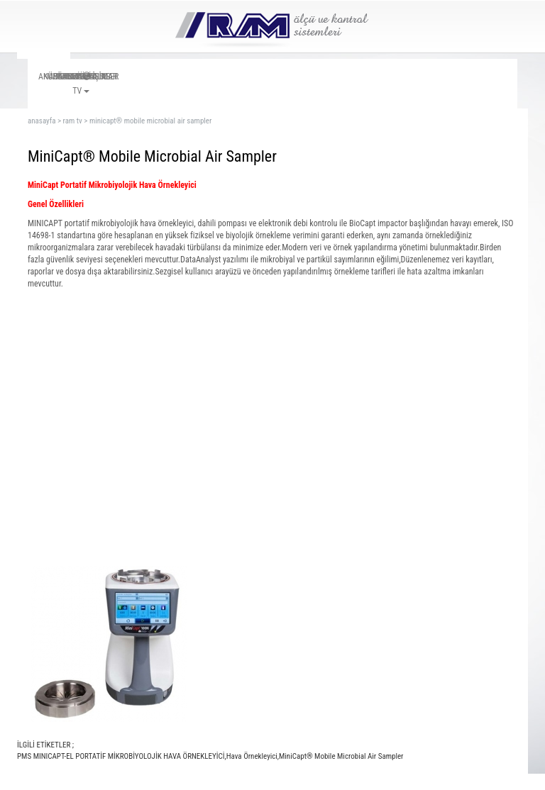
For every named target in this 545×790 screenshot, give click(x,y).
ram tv (72, 121)
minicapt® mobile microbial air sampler (150, 121)
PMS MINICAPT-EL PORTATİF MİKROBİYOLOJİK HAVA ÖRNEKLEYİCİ (121, 756)
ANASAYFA (41, 121)
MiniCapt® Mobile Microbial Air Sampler (341, 756)
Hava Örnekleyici (251, 756)
